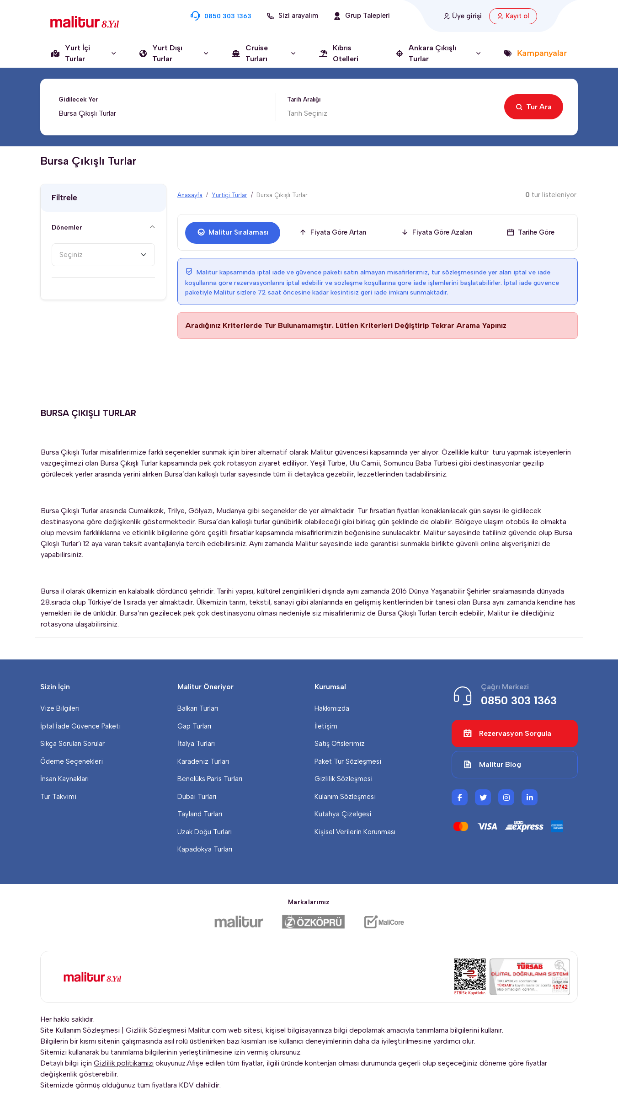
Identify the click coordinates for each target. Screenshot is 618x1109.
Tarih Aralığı (303, 99)
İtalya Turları (196, 743)
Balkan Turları (197, 708)
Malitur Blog (492, 764)
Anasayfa (189, 195)
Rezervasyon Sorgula (507, 733)
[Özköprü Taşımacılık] (313, 921)
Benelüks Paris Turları (209, 779)
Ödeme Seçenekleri (71, 761)
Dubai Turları (196, 797)
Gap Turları (194, 726)
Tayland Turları (199, 814)
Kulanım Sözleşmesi (345, 797)
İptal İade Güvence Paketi (80, 726)
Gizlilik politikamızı (124, 1063)
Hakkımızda (331, 708)
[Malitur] (239, 921)
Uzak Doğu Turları (204, 832)
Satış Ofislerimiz (339, 743)
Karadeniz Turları (203, 761)
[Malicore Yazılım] (383, 921)
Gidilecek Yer (78, 99)
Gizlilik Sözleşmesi (343, 779)
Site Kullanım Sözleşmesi (80, 1030)
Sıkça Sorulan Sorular (72, 743)
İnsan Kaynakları (64, 779)
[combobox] (103, 254)
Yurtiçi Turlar (229, 195)
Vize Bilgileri (60, 708)
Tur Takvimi (58, 797)
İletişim (325, 726)
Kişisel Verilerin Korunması (354, 832)
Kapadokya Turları (204, 849)
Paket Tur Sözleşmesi (347, 761)
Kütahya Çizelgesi (342, 814)
